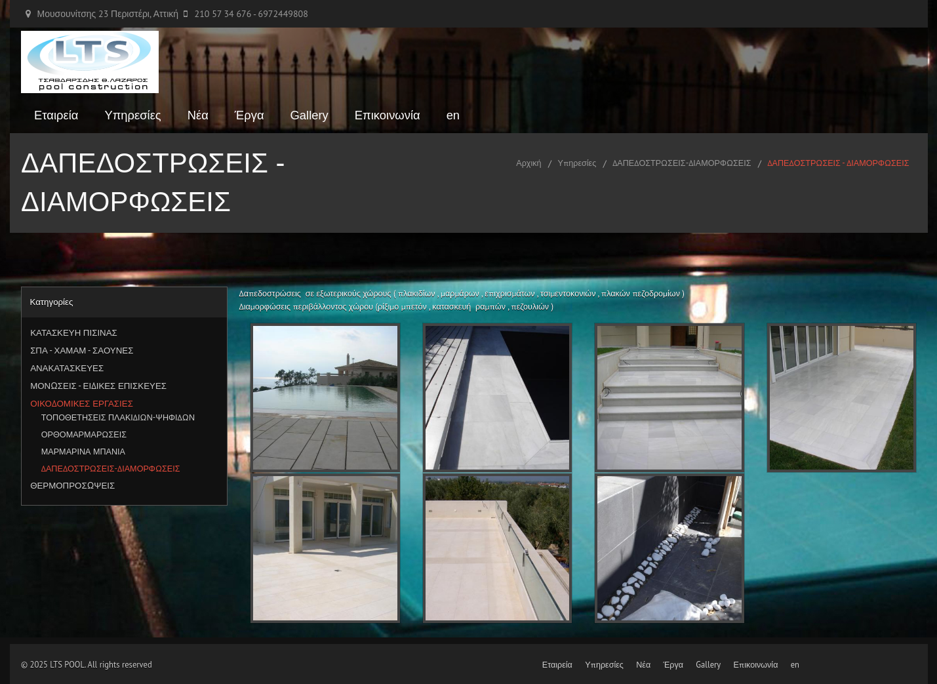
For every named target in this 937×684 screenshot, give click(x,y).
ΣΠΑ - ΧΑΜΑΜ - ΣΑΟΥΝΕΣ (81, 350)
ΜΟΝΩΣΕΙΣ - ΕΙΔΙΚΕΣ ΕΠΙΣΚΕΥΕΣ (98, 386)
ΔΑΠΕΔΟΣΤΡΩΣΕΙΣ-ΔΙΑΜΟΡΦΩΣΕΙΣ (681, 162)
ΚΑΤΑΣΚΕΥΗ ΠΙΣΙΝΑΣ (73, 332)
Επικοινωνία (387, 115)
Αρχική (528, 162)
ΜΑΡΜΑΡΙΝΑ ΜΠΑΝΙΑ (83, 451)
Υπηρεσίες (132, 115)
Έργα (249, 115)
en (453, 115)
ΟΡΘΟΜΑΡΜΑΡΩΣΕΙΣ (84, 434)
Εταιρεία (56, 115)
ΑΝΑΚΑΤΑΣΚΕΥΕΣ (67, 368)
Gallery (309, 115)
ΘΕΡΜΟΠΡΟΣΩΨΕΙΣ (72, 485)
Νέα (198, 115)
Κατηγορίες (51, 302)
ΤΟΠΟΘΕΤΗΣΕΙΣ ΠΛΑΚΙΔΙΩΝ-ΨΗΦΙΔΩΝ (118, 417)
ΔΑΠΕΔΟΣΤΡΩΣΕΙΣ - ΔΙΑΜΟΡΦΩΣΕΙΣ (838, 162)
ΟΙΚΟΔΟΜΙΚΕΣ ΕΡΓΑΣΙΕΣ (81, 403)
